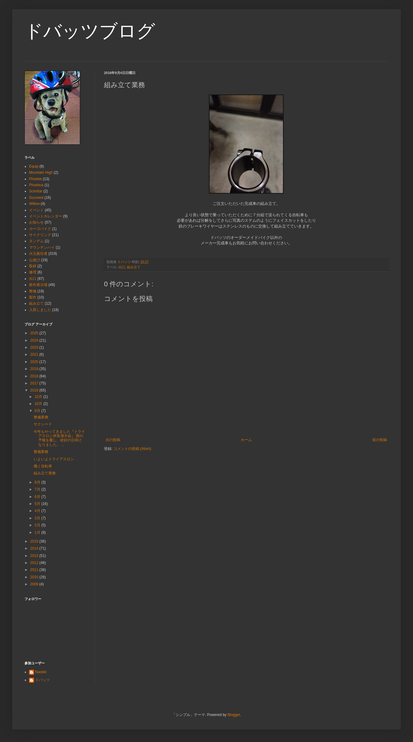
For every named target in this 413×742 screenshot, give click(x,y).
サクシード (43, 424)
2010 (34, 577)
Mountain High (41, 172)
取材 (32, 266)
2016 (34, 390)
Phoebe (35, 179)
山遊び (34, 260)
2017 (34, 383)
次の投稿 (113, 440)
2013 (34, 556)
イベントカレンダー (45, 216)
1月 (38, 532)
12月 (39, 397)
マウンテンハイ (42, 247)
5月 (38, 504)
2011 (34, 570)
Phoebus (36, 185)
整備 (32, 291)
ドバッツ (42, 680)
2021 (34, 354)
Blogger (234, 715)
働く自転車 (43, 466)
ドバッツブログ (89, 31)
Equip (34, 166)
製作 (32, 297)
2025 (34, 333)
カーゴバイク (40, 229)
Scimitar (35, 191)
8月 (38, 482)
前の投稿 (379, 440)
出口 (121, 267)
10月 (39, 404)
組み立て (133, 267)
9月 (38, 411)
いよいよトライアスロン (54, 459)
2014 (34, 548)
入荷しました (40, 310)
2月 (38, 525)
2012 (34, 563)
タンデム (36, 241)
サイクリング (40, 235)
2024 (34, 340)
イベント (36, 210)
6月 (38, 497)
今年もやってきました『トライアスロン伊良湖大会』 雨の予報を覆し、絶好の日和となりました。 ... (59, 438)
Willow (34, 204)
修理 (32, 272)
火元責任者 (38, 253)
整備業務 (41, 417)
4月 (38, 511)
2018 (34, 376)
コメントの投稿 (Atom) (132, 449)
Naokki (41, 672)
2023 (34, 347)
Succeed (36, 197)
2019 (34, 369)
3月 (38, 518)
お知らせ (36, 222)
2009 (34, 584)
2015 (34, 541)
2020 (34, 362)
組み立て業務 (45, 473)
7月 (38, 489)
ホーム (246, 440)
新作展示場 (38, 285)
